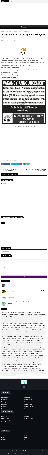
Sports (30, 351)
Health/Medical (42, 314)
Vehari (44, 349)
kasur (12, 342)
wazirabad (4, 353)
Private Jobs (3, 421)
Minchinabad (33, 370)
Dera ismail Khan (28, 347)
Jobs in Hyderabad (28, 399)
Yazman (36, 373)
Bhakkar (34, 364)
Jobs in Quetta (4, 406)
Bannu (40, 331)
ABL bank (10, 353)
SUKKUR (35, 327)
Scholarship (31, 319)
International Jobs (23, 319)
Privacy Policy (27, 439)
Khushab (8, 344)
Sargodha (25, 323)
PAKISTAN (6, 31)
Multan (21, 316)
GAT (19, 368)
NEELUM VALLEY (41, 370)
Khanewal (16, 334)
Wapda (19, 323)
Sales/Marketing (25, 338)
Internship (26, 416)
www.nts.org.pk (11, 77)
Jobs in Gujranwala (28, 397)
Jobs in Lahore (4, 402)
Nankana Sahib (5, 349)
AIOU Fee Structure (17, 353)
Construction (14, 351)
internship (16, 321)
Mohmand (4, 362)
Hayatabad (10, 355)
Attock (22, 327)
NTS (3, 331)
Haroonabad (39, 340)
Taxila (3, 334)
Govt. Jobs (26, 421)
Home (2, 31)
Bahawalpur (10, 319)
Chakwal (3, 351)
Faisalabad (26, 316)
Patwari (18, 325)
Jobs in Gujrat (4, 399)
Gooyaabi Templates (26, 453)
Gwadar (3, 338)
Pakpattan (32, 344)
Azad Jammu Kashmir (34, 336)
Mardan (41, 329)
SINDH (10, 316)
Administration (14, 312)
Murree (3, 336)
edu (26, 362)
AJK (5, 160)
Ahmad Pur (29, 357)
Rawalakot (15, 362)
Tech (14, 331)
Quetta (40, 321)
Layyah (29, 334)
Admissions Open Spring (17, 364)
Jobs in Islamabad (5, 401)
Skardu (8, 342)
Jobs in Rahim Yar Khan (29, 406)
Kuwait (22, 355)
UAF (17, 331)
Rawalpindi (16, 319)
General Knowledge (26, 340)
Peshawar (4, 319)
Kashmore (20, 370)
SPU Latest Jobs (13, 349)
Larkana (27, 355)
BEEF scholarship (27, 364)
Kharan (35, 360)
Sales (18, 357)
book (44, 373)
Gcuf (25, 334)
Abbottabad (12, 325)
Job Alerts (26, 435)
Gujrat (44, 331)
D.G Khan (4, 340)
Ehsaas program (17, 340)
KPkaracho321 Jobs (6, 370)
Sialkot (15, 323)
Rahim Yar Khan (5, 325)
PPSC (33, 321)
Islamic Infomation (38, 342)
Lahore (29, 312)
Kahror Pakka (24, 360)
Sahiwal (29, 323)
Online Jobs (13, 357)
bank (3, 316)
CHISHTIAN (17, 329)
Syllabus (19, 349)
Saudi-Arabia (30, 325)
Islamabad (8, 160)
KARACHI (35, 314)
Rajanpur (31, 331)
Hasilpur (31, 342)
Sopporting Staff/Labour (13, 314)
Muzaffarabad (9, 336)
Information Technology (29, 418)
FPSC (9, 327)
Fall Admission (8, 331)
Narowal (8, 338)
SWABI (19, 338)
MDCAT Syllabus (34, 355)
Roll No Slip (17, 327)
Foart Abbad (14, 368)
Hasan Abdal (31, 368)
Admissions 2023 (26, 353)
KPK (12, 160)
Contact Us (3, 435)
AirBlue (16, 342)
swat (36, 331)
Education (4, 327)
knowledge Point (5, 40)
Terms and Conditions (6, 441)
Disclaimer (3, 439)
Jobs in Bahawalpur (28, 395)
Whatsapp (38, 338)
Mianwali (43, 334)
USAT (32, 373)
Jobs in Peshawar (28, 404)
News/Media (38, 319)
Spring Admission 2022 (37, 351)
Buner (32, 353)
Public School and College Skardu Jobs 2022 (18, 284)
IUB (36, 321)
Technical (32, 338)
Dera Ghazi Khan (29, 327)
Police (3, 323)
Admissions (32, 316)
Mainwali (25, 351)
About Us (26, 434)
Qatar (44, 327)
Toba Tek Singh (26, 349)
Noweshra (14, 338)
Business (39, 364)
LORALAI (20, 351)
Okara (41, 323)
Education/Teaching (22, 312)
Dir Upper (4, 366)
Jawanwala (38, 368)
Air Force (27, 336)
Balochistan (38, 316)
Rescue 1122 (4, 329)
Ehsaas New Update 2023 (13, 366)
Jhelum (3, 344)
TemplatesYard (12, 453)
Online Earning (20, 336)
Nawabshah (25, 344)
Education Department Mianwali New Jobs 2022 (19, 296)
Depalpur (9, 360)
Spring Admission (5, 347)
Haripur (40, 347)
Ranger (36, 329)
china (3, 375)
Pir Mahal (10, 362)
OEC (15, 336)
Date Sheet (10, 340)
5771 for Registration (32, 362)
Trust (28, 373)
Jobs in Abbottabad (5, 395)
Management (24, 325)
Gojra (13, 360)
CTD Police (40, 357)
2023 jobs (23, 357)
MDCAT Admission (36, 334)
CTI (41, 353)
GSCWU (26, 342)
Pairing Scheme (22, 373)
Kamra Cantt (14, 370)
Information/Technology (25, 329)
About (17, 450)
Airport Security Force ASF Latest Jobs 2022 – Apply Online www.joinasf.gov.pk (26, 290)
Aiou (40, 327)
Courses (21, 342)
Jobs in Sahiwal (4, 408)
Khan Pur (30, 360)
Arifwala (34, 357)
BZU (21, 331)
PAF (33, 329)
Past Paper (26, 441)
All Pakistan (15, 316)
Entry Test (4, 355)
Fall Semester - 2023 (6, 368)
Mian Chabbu (26, 370)
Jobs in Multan (27, 402)
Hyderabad (25, 331)
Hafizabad (33, 340)
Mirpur (3, 342)
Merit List (29, 321)
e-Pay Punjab (8, 375)
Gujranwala (10, 321)
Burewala (37, 353)
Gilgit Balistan (36, 323)
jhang (7, 334)
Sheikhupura (38, 344)
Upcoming (11, 329)
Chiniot (8, 351)
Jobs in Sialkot (27, 408)
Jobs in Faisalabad (5, 397)
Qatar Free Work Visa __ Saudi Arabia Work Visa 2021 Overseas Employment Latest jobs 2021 (27, 302)
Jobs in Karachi (27, 401)
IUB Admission (17, 355)
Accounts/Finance (22, 314)
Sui (22, 362)
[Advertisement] (24, 14)
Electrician (35, 347)
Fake (36, 366)
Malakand (41, 355)
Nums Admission (13, 373)
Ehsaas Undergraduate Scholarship (27, 366)
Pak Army (4, 321)
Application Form (19, 347)
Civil (41, 336)
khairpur (12, 347)
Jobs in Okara (4, 404)
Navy (12, 327)
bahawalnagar (22, 321)
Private (38, 312)
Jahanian (18, 360)
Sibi (20, 362)
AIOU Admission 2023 (6, 364)
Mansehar (40, 360)
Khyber (13, 344)
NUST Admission (5, 373)
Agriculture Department (40, 325)
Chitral (11, 334)
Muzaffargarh (19, 344)
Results (10, 323)
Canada (3, 360)
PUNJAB (34, 312)
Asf (42, 338)
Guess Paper (24, 368)
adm (40, 373)
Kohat (21, 334)
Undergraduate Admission (35, 349)
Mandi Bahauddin (5, 357)
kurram (14, 375)
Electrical (3, 414)
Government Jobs (5, 312)
